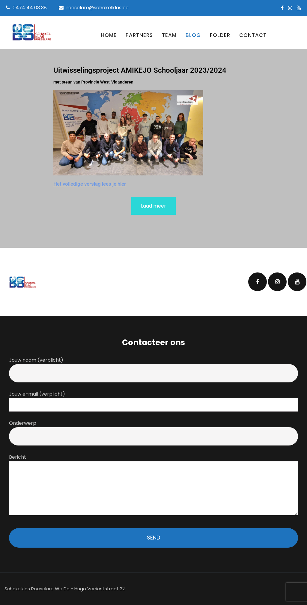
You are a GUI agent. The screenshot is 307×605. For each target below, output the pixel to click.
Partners (139, 35)
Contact (253, 35)
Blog (193, 35)
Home (109, 35)
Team (169, 35)
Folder (220, 35)
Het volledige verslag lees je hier (89, 184)
